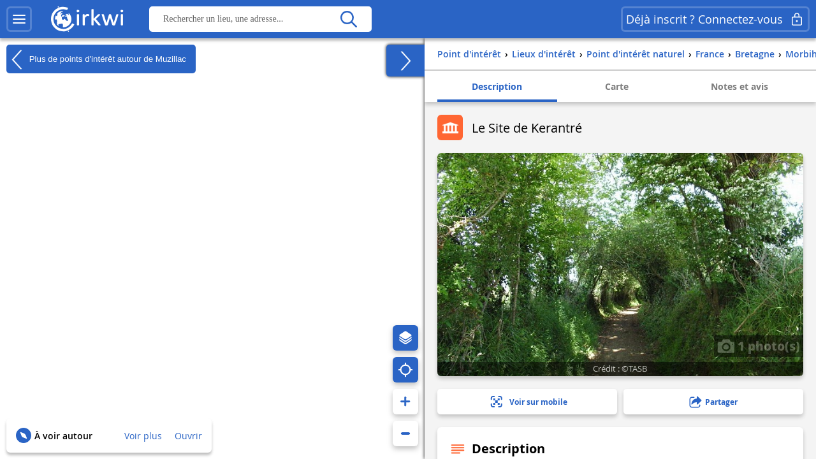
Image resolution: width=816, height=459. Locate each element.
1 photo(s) (758, 345)
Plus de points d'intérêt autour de (96, 59)
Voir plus (143, 436)
